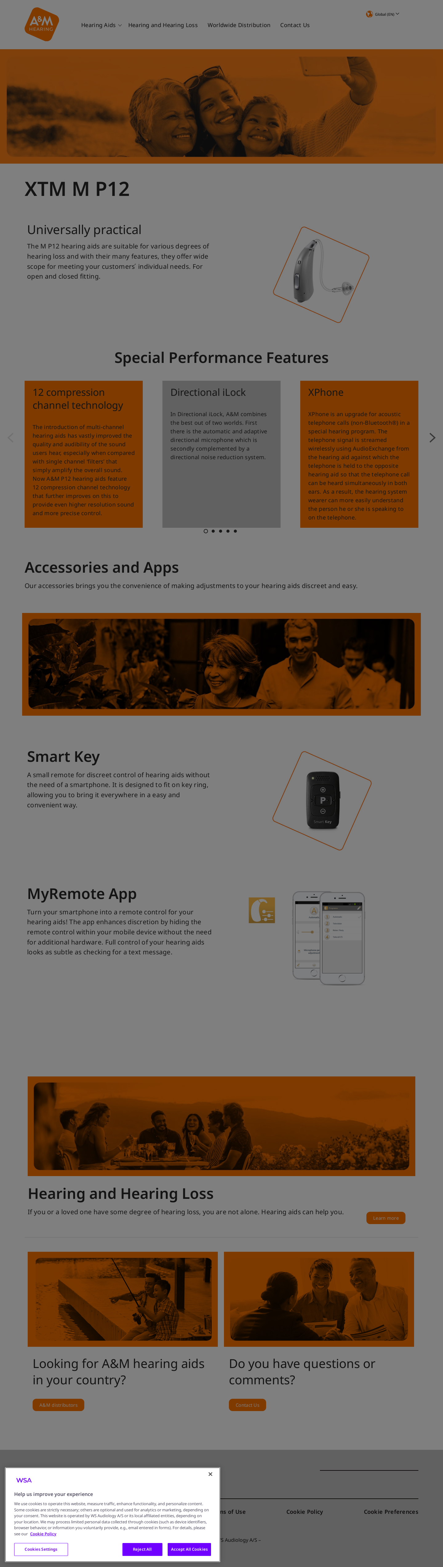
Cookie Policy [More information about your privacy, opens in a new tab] (43, 1534)
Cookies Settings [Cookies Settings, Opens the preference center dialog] (41, 1549)
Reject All (142, 1549)
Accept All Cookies (189, 1549)
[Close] (210, 1474)
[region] (112, 1514)
